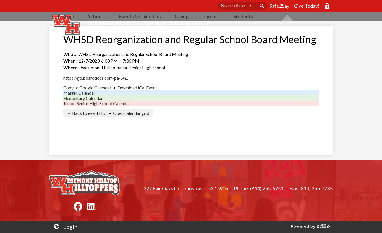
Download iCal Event (137, 105)
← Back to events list (87, 131)
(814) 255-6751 (266, 188)
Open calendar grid (131, 131)
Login (64, 226)
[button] (96, 32)
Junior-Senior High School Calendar (96, 121)
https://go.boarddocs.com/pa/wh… (96, 96)
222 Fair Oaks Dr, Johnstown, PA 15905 (185, 188)
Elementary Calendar (83, 116)
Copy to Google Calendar (87, 105)
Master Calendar (79, 110)
